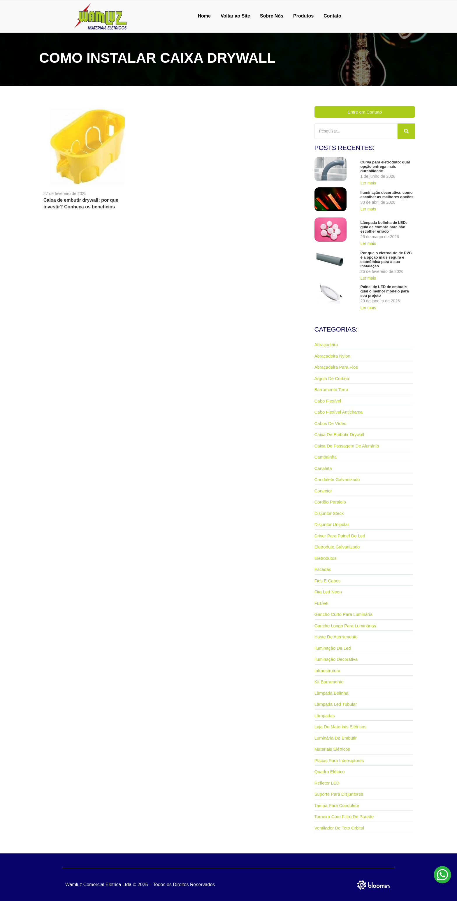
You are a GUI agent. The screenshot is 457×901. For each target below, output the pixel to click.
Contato (332, 15)
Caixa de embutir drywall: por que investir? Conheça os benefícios (80, 203)
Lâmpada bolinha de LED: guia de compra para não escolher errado (384, 226)
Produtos (303, 15)
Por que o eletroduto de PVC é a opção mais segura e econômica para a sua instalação (386, 259)
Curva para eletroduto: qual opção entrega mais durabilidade (385, 166)
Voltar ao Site (235, 15)
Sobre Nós (271, 15)
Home (204, 15)
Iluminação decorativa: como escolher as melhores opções (387, 194)
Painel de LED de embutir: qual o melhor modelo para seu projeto (385, 291)
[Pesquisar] (356, 131)
